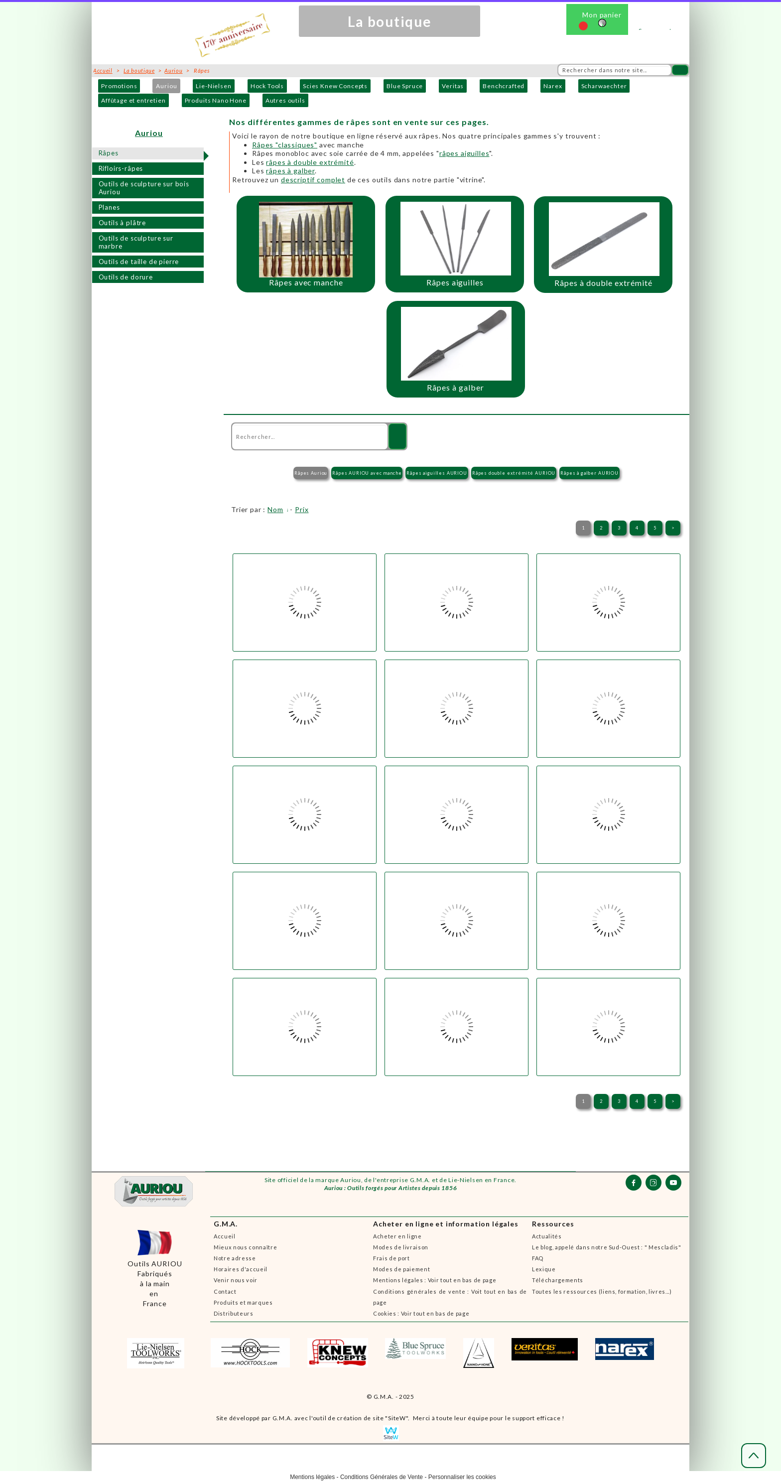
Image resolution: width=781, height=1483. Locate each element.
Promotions (119, 86)
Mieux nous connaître (245, 1247)
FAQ (537, 1258)
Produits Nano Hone (216, 100)
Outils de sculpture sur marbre (136, 242)
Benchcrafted (503, 86)
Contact (225, 1291)
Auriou (166, 86)
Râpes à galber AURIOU (589, 473)
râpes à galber (290, 170)
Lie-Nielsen (213, 86)
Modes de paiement (401, 1269)
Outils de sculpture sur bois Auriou (144, 188)
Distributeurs (234, 1313)
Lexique (544, 1269)
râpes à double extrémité (310, 162)
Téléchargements (557, 1280)
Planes (109, 207)
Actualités (547, 1236)
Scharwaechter (604, 86)
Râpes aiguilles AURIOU (436, 473)
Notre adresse (235, 1258)
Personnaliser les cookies (462, 1477)
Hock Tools (267, 86)
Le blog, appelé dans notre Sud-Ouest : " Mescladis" (606, 1247)
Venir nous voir (236, 1280)
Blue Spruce (405, 86)
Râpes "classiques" (284, 144)
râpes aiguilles (464, 153)
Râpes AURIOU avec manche (366, 473)
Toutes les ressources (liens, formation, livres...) (602, 1291)
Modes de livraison (400, 1247)
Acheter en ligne (397, 1236)
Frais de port (391, 1258)
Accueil (225, 1236)
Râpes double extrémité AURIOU (513, 473)
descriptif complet (313, 179)
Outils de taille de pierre (139, 262)
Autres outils (285, 100)
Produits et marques (243, 1302)
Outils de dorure (126, 277)
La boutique (139, 70)
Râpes (109, 153)
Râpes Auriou (310, 473)
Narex (552, 86)
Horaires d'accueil (240, 1269)
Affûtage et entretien (133, 100)
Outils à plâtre (122, 223)
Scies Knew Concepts (335, 86)
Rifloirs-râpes (121, 168)
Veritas (453, 86)
